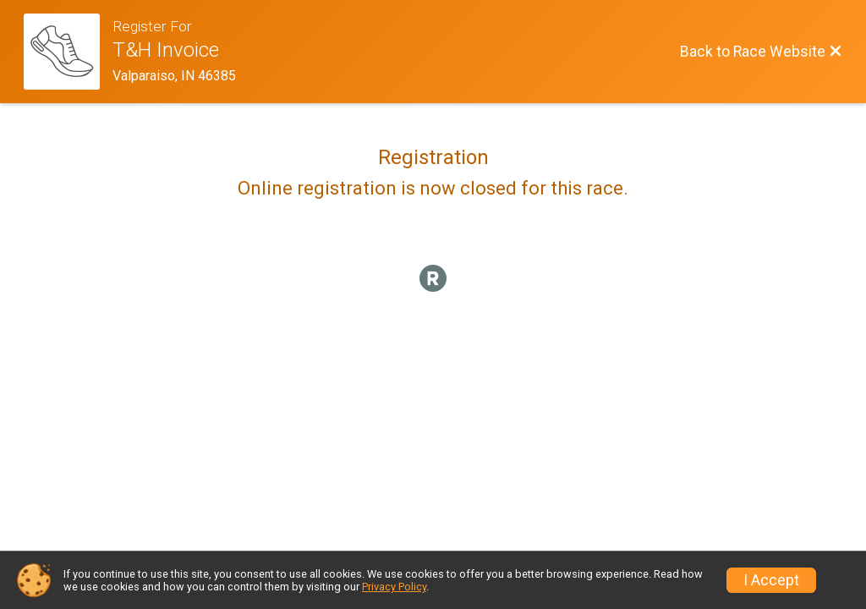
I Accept (771, 580)
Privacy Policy (394, 586)
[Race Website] (68, 52)
